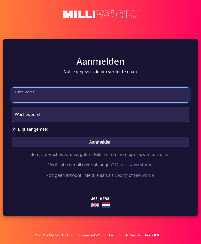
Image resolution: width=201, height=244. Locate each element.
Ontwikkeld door (129, 235)
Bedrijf (121, 175)
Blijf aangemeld (33, 129)
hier (106, 154)
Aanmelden (100, 142)
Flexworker (144, 175)
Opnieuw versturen (134, 165)
